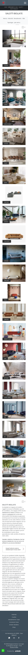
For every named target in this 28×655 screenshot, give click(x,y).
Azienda (14, 614)
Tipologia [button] (10, 22)
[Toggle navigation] (25, 3)
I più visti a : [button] (17, 22)
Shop (14, 627)
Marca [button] (5, 18)
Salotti (21, 7)
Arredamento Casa (13, 7)
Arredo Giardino (14, 625)
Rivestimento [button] (18, 18)
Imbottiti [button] (10, 18)
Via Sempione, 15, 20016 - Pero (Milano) (14, 634)
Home (5, 7)
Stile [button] (23, 18)
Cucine (14, 617)
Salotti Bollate (14, 9)
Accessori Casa (14, 622)
